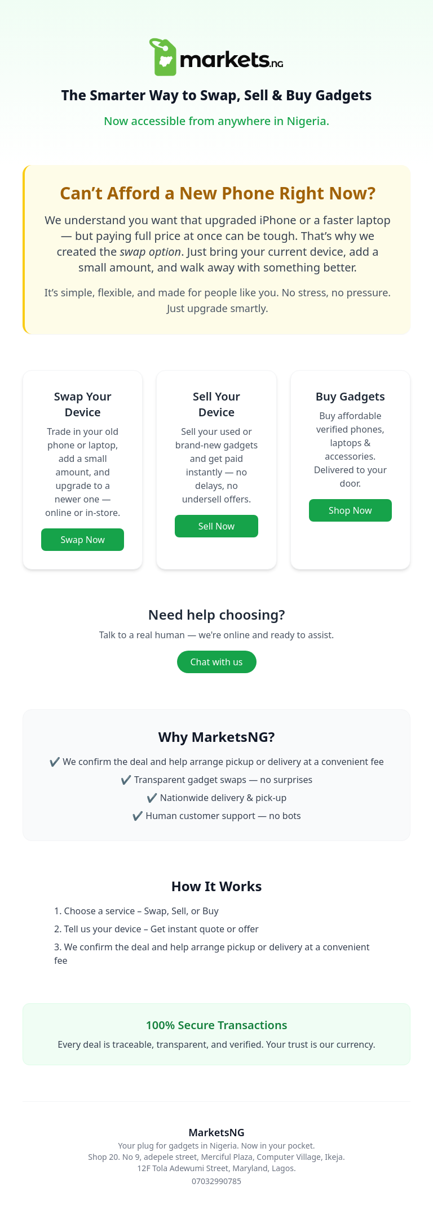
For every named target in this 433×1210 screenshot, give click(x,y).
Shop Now (350, 510)
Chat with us (217, 662)
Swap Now (82, 539)
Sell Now (216, 526)
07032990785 (216, 1181)
